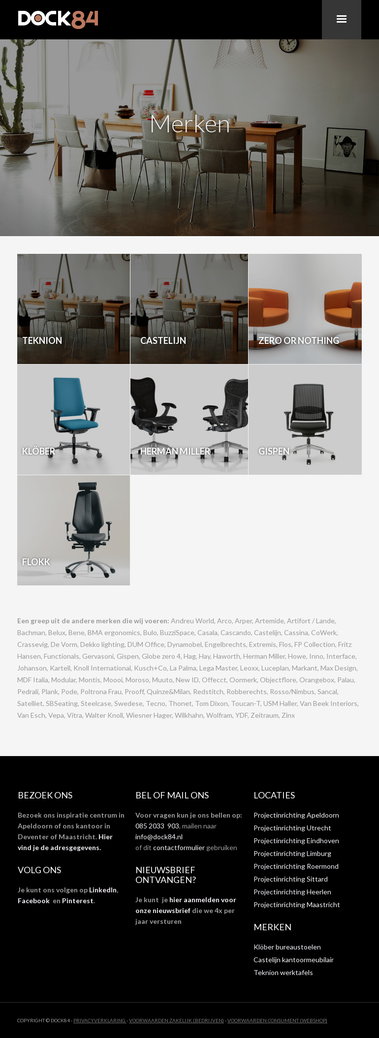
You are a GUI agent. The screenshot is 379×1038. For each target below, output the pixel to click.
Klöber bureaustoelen (287, 947)
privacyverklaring (99, 1020)
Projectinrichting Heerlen (292, 891)
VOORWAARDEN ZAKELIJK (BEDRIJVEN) (176, 1020)
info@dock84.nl (159, 836)
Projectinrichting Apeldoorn (296, 815)
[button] (341, 19)
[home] (59, 19)
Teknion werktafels (283, 972)
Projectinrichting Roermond (296, 866)
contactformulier (179, 847)
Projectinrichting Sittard (290, 879)
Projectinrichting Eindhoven (296, 840)
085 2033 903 (157, 826)
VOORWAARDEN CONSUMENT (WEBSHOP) (277, 1020)
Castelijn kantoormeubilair (293, 959)
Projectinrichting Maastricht (296, 904)
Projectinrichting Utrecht (292, 828)
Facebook (34, 900)
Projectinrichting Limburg (292, 853)
